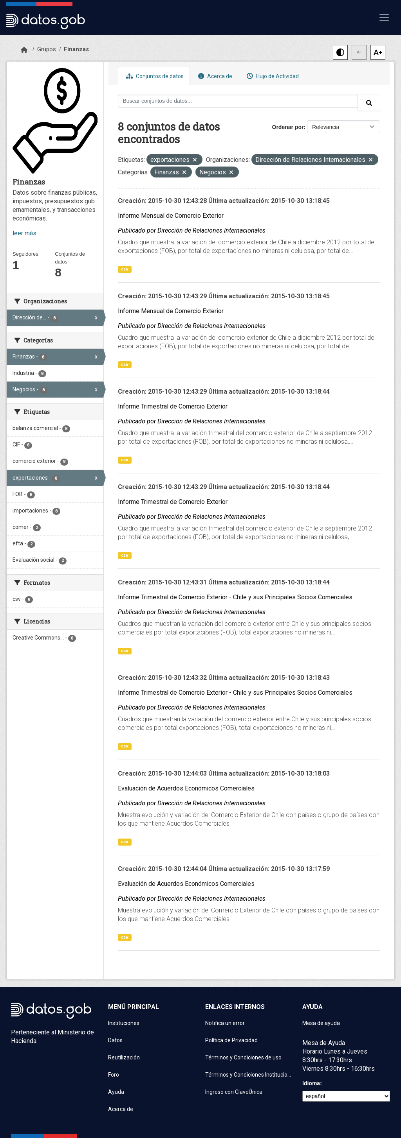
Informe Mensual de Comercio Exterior (171, 215)
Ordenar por (288, 127)
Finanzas (76, 49)
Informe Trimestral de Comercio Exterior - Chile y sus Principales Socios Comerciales (235, 597)
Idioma (311, 1083)
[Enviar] (369, 103)
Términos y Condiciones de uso (243, 1057)
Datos (115, 1040)
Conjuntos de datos (154, 76)
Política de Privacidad (231, 1040)
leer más (24, 233)
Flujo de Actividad (272, 76)
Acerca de (214, 76)
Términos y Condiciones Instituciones (249, 1075)
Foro (113, 1075)
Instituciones (123, 1023)
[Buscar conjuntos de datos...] (238, 101)
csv (124, 269)
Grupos (46, 49)
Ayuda (116, 1092)
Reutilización (124, 1057)
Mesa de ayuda (321, 1023)
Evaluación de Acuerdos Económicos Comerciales (186, 788)
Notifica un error (225, 1023)
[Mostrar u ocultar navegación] (384, 17)
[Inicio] (24, 50)
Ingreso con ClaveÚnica (233, 1092)
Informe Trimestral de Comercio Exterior (173, 406)
